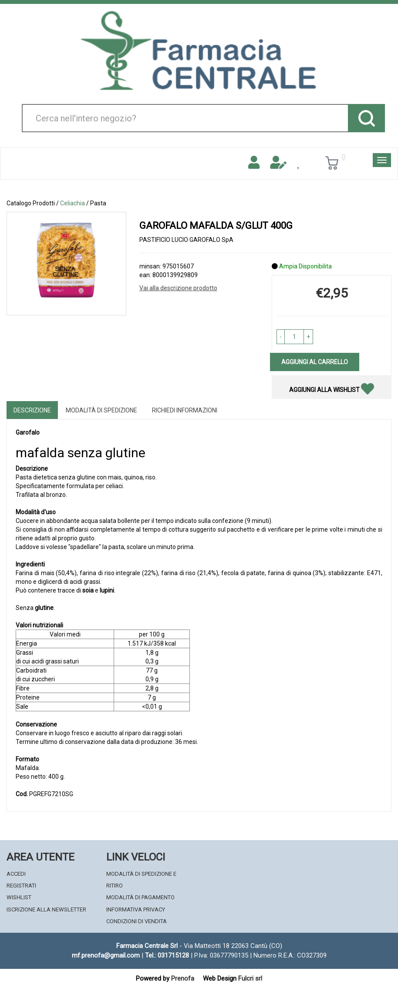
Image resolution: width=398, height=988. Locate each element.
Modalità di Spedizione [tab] (101, 410)
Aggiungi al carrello (314, 361)
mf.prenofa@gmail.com (106, 955)
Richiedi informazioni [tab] (184, 410)
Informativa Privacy (135, 909)
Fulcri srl (250, 978)
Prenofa (182, 978)
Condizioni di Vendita (136, 921)
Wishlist (19, 897)
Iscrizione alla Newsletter (46, 909)
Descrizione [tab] (32, 410)
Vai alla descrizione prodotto (178, 288)
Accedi (16, 874)
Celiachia (72, 203)
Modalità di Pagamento (140, 897)
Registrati (21, 885)
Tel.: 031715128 (167, 955)
